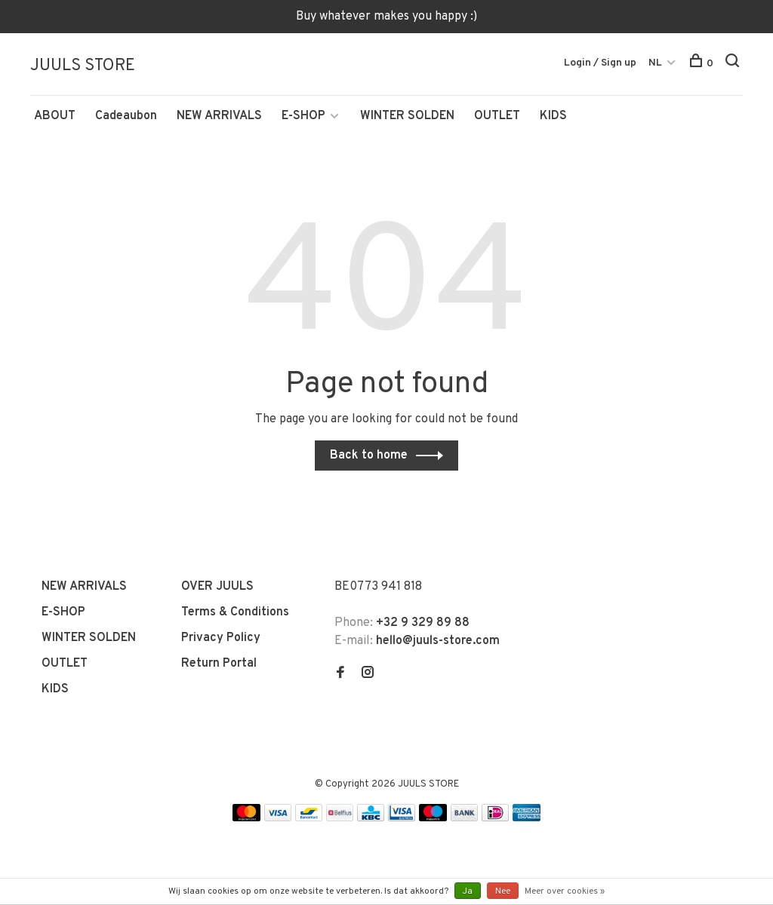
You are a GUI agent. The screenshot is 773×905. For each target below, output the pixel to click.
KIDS (553, 118)
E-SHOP (303, 118)
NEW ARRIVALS (219, 118)
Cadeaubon (126, 118)
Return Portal (219, 665)
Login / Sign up (600, 63)
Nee (502, 891)
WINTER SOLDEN (407, 118)
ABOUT (54, 118)
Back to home (369, 457)
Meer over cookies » (565, 891)
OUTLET (497, 118)
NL (655, 63)
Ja (468, 891)
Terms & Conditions (235, 614)
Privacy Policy (220, 640)
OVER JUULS (217, 589)
